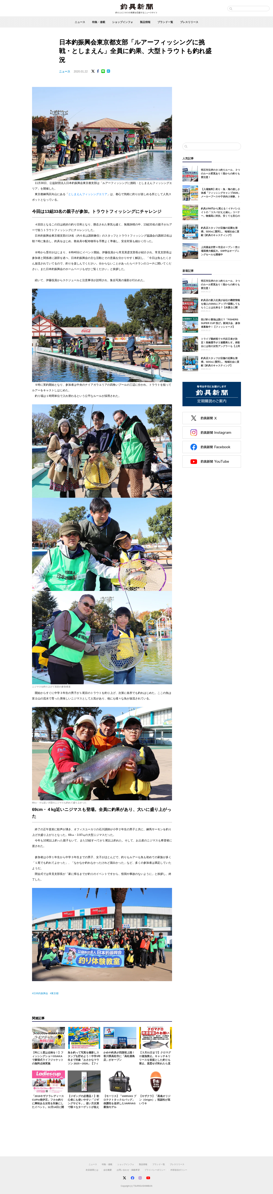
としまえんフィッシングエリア (87, 194)
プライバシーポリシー (155, 1170)
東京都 (54, 993)
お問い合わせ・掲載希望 (128, 1170)
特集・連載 (98, 22)
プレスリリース (189, 22)
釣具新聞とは (92, 1170)
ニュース (80, 22)
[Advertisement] (211, 111)
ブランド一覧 (165, 22)
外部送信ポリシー (178, 1170)
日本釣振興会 (40, 993)
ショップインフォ (122, 22)
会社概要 (107, 1170)
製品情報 (145, 22)
